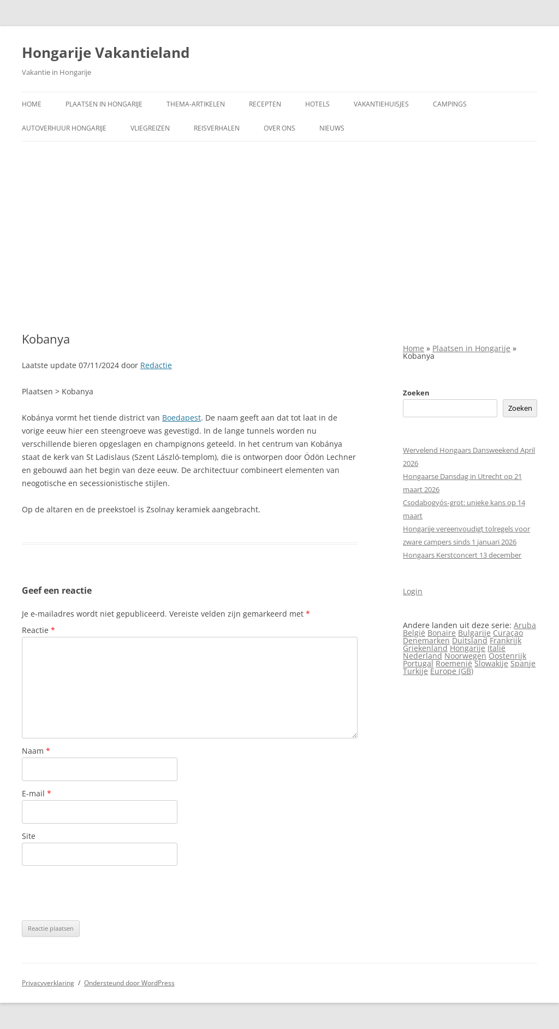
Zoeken (416, 393)
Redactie (156, 365)
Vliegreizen (150, 128)
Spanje (523, 663)
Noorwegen (465, 655)
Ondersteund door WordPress (129, 982)
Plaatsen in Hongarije (104, 104)
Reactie (38, 630)
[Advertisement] (279, 236)
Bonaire (441, 633)
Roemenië (454, 663)
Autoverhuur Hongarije (64, 128)
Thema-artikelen (195, 104)
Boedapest (181, 417)
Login (413, 591)
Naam (36, 751)
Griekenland (425, 648)
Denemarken (426, 640)
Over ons (279, 128)
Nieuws (331, 128)
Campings (450, 104)
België (414, 633)
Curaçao (508, 633)
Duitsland (469, 640)
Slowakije (491, 663)
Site (28, 836)
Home (31, 104)
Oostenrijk (507, 655)
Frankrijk (505, 640)
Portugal (418, 663)
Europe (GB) (451, 671)
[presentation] (105, 893)
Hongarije (467, 648)
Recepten (265, 104)
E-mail (36, 793)
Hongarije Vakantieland (105, 52)
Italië (496, 648)
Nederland (422, 655)
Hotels (317, 104)
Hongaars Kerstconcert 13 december (462, 555)
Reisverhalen (217, 128)
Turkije (415, 671)
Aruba (525, 625)
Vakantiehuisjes (381, 104)
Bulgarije (474, 633)
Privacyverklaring (48, 982)
